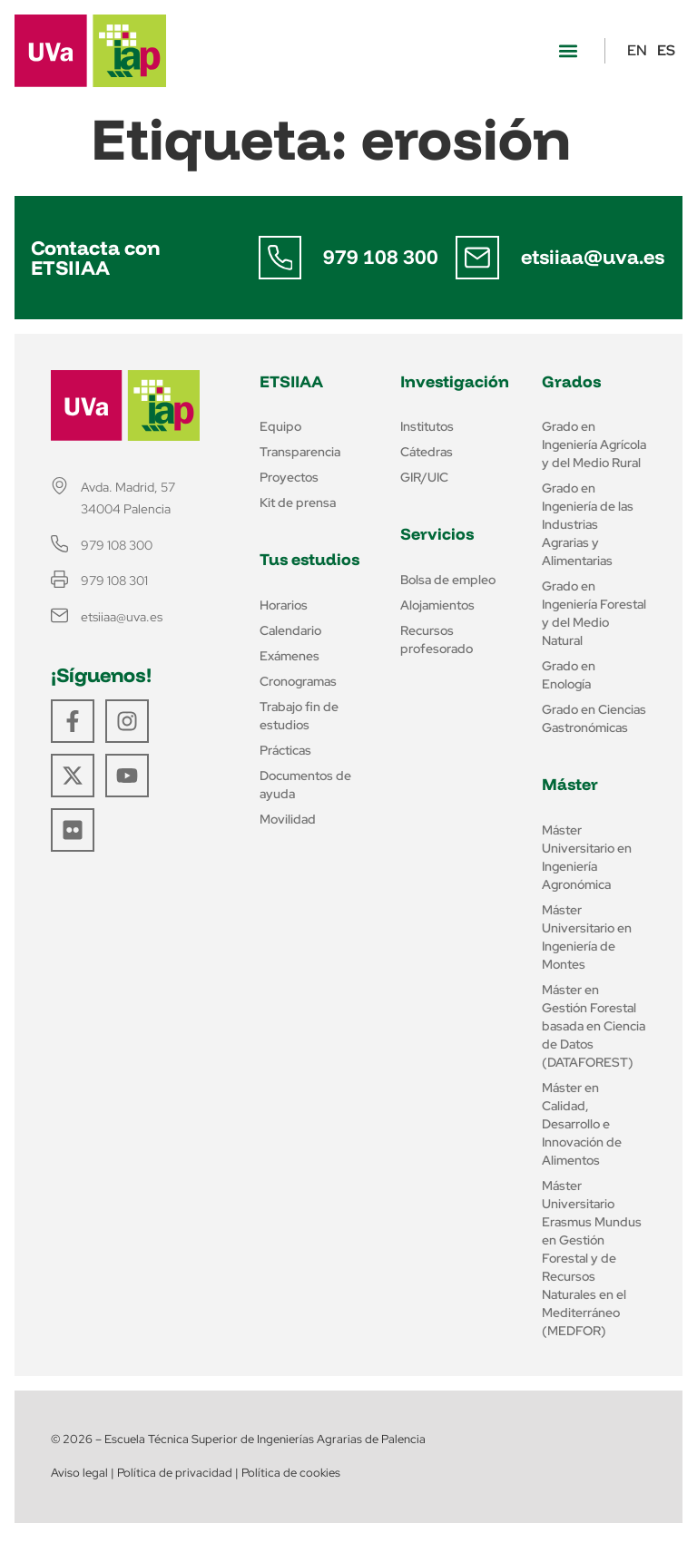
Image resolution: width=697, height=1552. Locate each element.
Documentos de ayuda (305, 784)
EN (637, 50)
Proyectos (289, 477)
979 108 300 (381, 256)
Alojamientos (437, 605)
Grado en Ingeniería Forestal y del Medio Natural (594, 613)
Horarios (284, 605)
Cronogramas (298, 681)
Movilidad (288, 819)
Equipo (280, 426)
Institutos (427, 426)
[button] (568, 51)
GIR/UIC (424, 477)
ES (666, 50)
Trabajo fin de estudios (299, 715)
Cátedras (426, 452)
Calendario (290, 630)
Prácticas (285, 750)
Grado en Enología (568, 675)
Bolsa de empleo (448, 579)
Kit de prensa (298, 502)
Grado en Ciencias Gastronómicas (594, 718)
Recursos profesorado (436, 639)
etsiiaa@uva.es (592, 256)
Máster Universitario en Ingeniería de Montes (587, 937)
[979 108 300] (280, 257)
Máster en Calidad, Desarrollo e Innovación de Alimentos (582, 1123)
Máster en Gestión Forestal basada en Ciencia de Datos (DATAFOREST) (593, 1025)
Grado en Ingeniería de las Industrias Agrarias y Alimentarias (587, 524)
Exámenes (289, 656)
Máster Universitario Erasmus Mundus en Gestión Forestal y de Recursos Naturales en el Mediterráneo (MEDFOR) (592, 1258)
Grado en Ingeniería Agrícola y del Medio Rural (594, 444)
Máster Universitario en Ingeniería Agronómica (587, 857)
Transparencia (300, 452)
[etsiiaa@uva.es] (477, 257)
